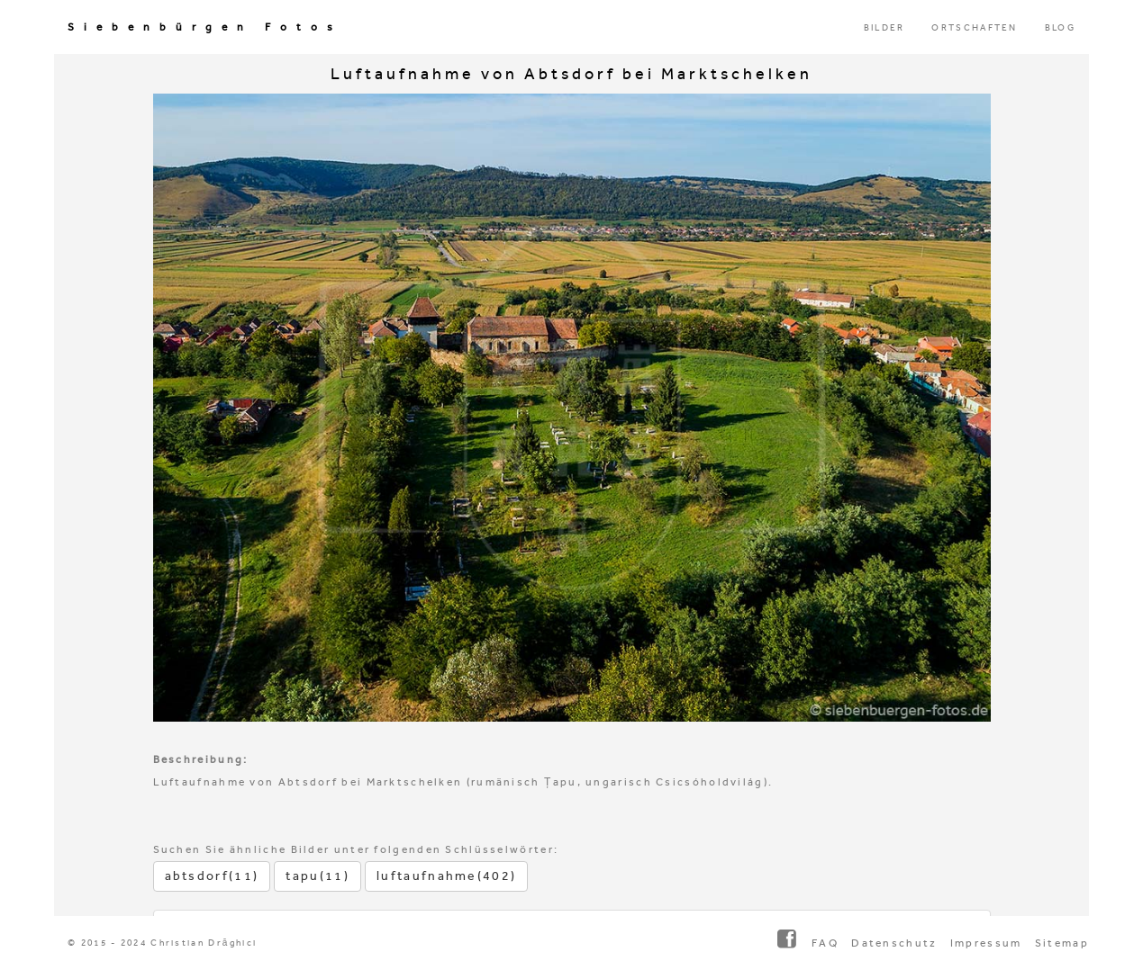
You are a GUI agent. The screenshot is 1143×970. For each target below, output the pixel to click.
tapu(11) (317, 876)
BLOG (1060, 27)
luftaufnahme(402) (446, 876)
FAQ (825, 943)
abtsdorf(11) (212, 876)
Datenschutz (894, 943)
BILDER (884, 27)
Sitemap (1062, 943)
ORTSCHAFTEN (974, 27)
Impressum (986, 943)
